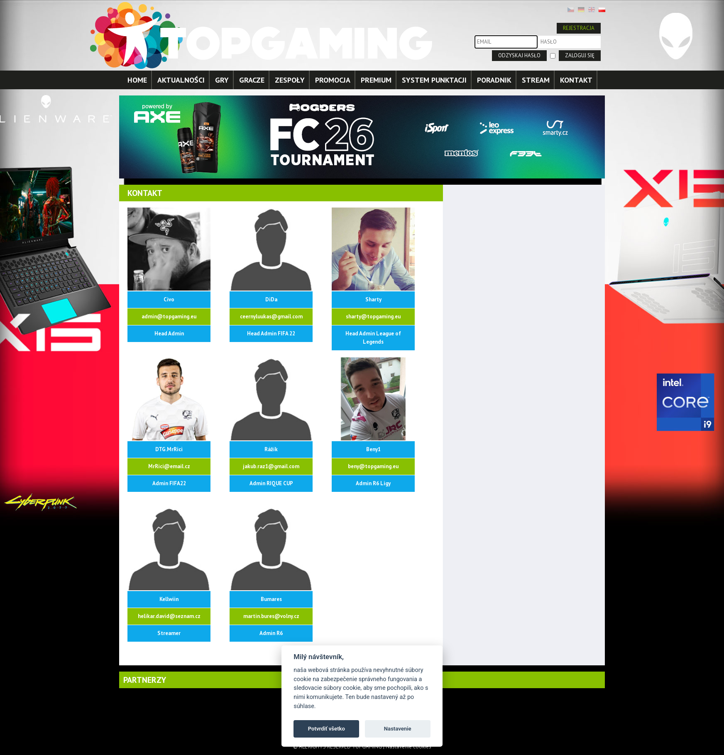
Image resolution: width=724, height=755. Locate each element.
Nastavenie (397, 729)
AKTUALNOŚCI (181, 80)
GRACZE (251, 80)
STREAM (536, 80)
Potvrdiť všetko (326, 729)
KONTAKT (576, 80)
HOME (137, 80)
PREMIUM (376, 80)
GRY (222, 80)
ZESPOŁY (290, 80)
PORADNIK (494, 80)
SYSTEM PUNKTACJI (434, 80)
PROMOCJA (332, 80)
